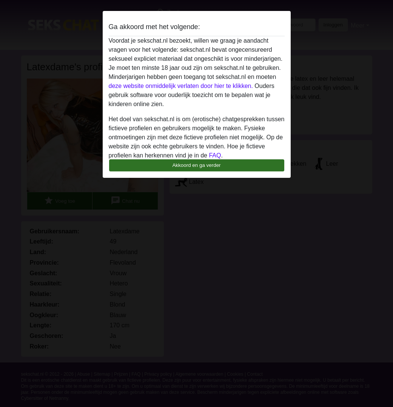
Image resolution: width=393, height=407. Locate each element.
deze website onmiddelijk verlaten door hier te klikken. (181, 86)
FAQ (215, 155)
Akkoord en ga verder (196, 165)
